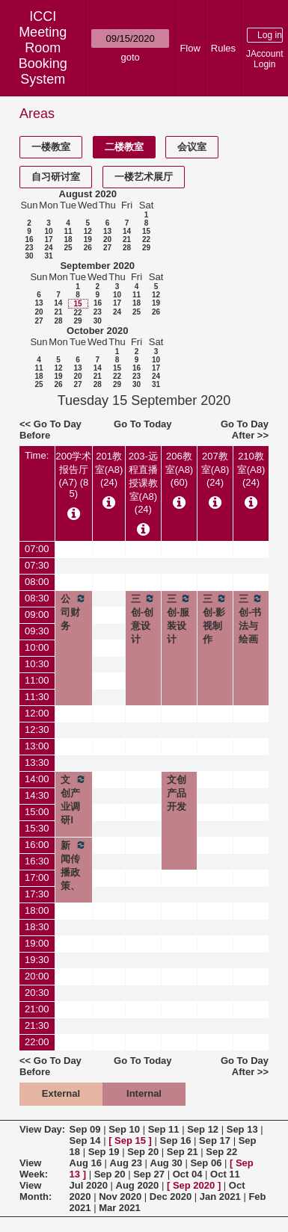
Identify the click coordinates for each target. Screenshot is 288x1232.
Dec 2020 (171, 1196)
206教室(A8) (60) (179, 469)
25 (68, 248)
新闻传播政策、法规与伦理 (74, 885)
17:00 (37, 877)
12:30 (37, 729)
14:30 (37, 795)
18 (68, 239)
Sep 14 (85, 1140)
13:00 (37, 746)
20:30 (37, 992)
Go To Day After (245, 429)
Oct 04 (188, 1174)
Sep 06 (205, 1162)
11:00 (37, 680)
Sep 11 (164, 1129)
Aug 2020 (137, 1185)
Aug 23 (126, 1162)
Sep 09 (85, 1129)
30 (29, 256)
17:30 (37, 894)
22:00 (37, 1041)
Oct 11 (225, 1174)
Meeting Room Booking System (43, 56)
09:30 (37, 631)
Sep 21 (182, 1151)
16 (29, 239)
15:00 (37, 811)
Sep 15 (130, 1140)
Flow (190, 48)
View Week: (33, 1168)
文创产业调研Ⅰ (74, 799)
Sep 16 (176, 1140)
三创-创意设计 (143, 618)
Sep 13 (242, 1129)
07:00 (37, 548)
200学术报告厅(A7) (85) (74, 475)
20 (107, 239)
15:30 (37, 828)
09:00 (37, 614)
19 (88, 239)
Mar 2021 (120, 1207)
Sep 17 (214, 1140)
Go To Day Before (50, 429)
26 (88, 248)
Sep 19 (104, 1151)
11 (68, 231)
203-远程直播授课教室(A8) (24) (143, 483)
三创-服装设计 (179, 618)
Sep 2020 (194, 1185)
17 (48, 239)
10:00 (37, 647)
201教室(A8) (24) (109, 469)
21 (127, 239)
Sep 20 (143, 1151)
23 (29, 248)
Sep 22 (221, 1151)
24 (48, 248)
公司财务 (74, 611)
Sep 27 (149, 1174)
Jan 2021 (220, 1196)
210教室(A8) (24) (251, 469)
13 (107, 231)
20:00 (37, 976)
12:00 (37, 713)
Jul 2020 (89, 1185)
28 (127, 248)
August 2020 (88, 193)
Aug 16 (86, 1162)
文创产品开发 (176, 793)
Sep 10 (124, 1129)
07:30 (37, 565)
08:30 (37, 598)
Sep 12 (202, 1129)
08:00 (37, 581)
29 (146, 248)
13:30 (37, 762)
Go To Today (143, 424)
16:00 (37, 844)
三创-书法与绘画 (251, 618)
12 (88, 231)
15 (146, 231)
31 (48, 256)
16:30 (37, 861)
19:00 (37, 943)
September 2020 (97, 265)
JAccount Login (264, 59)
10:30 (37, 663)
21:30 (37, 1025)
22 (146, 239)
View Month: (35, 1191)
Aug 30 (166, 1162)
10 (48, 231)
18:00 (37, 910)
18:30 (37, 926)
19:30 (37, 959)
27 (107, 248)
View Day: (42, 1129)
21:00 (37, 1009)
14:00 (37, 778)
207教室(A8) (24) (215, 469)
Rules (223, 48)
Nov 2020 (120, 1196)
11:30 (37, 696)
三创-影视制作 (215, 618)
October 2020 (97, 330)
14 (127, 231)
